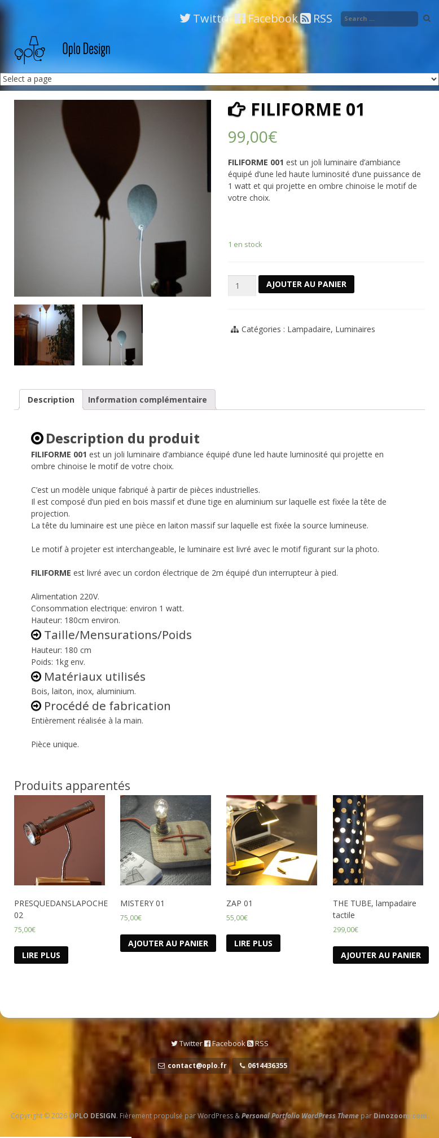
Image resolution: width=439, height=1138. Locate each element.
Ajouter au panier (306, 284)
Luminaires (355, 329)
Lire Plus (41, 955)
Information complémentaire (147, 399)
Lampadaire (309, 329)
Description (51, 399)
